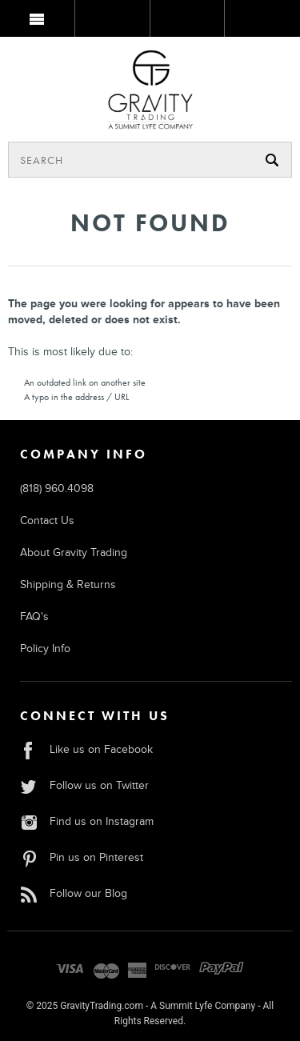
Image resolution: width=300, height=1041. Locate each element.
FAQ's (34, 616)
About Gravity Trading (73, 552)
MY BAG (261, 21)
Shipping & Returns (68, 584)
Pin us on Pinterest (81, 857)
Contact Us (47, 520)
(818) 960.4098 (57, 488)
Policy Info (45, 648)
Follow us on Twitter (84, 785)
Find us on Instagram (87, 821)
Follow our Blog (73, 893)
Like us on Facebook (86, 749)
